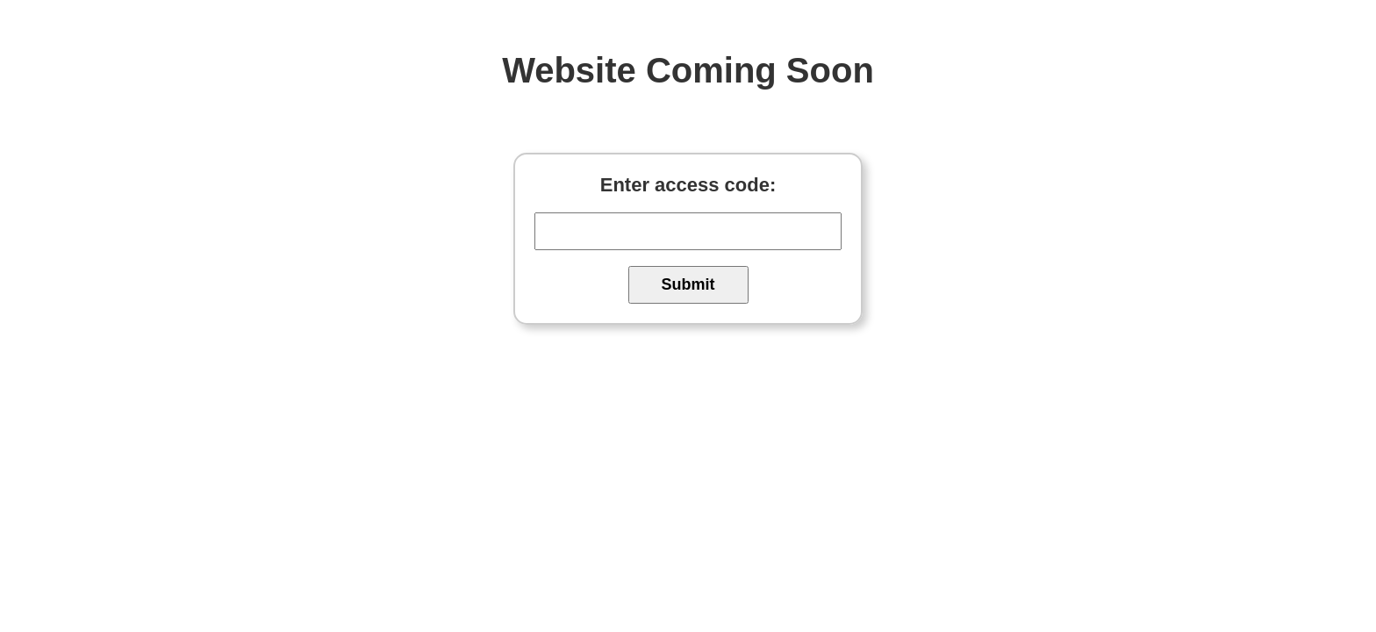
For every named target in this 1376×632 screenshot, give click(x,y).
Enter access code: (688, 185)
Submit (688, 284)
